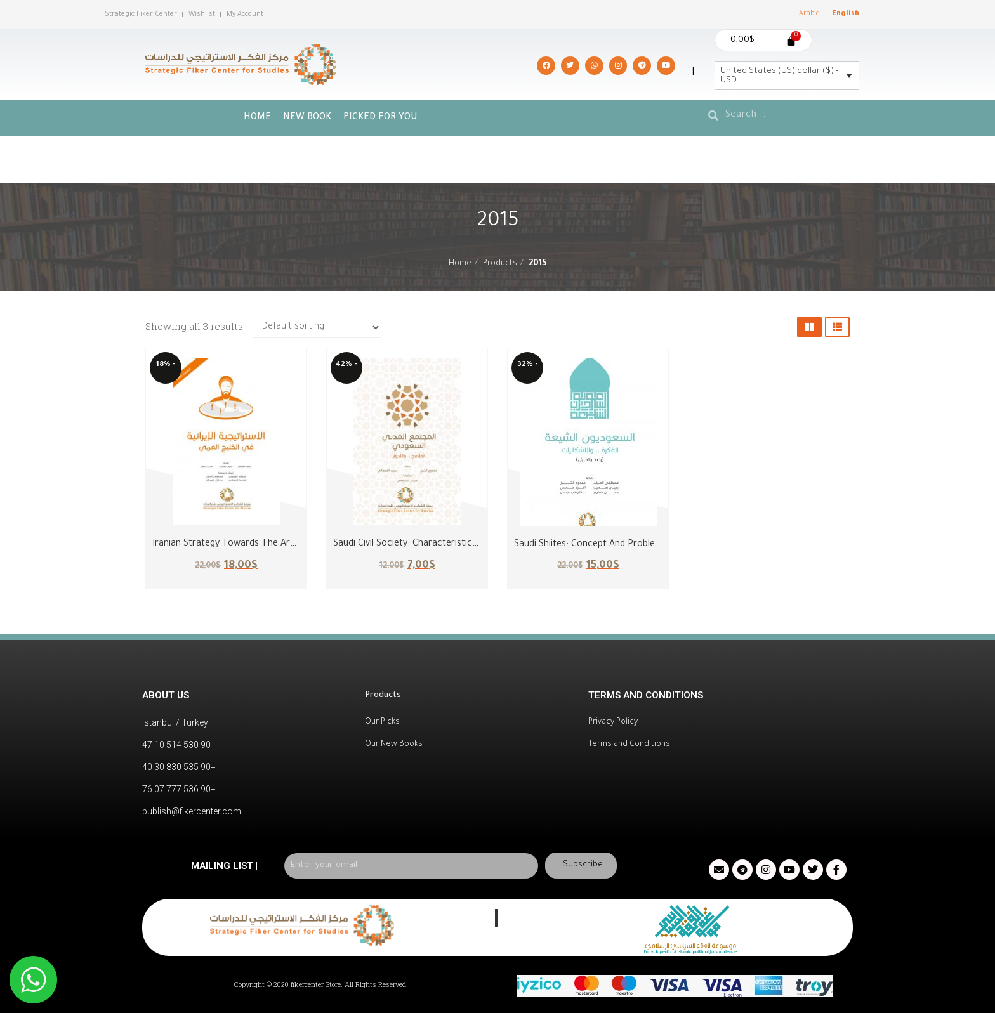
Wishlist (201, 14)
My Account (245, 14)
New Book (307, 118)
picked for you (380, 118)
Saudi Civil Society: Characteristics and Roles (426, 544)
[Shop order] (317, 327)
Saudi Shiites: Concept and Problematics (598, 545)
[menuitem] (809, 14)
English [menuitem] (845, 14)
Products (500, 263)
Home (257, 118)
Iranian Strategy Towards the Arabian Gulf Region (257, 544)
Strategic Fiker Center (141, 14)
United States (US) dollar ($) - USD (779, 76)
